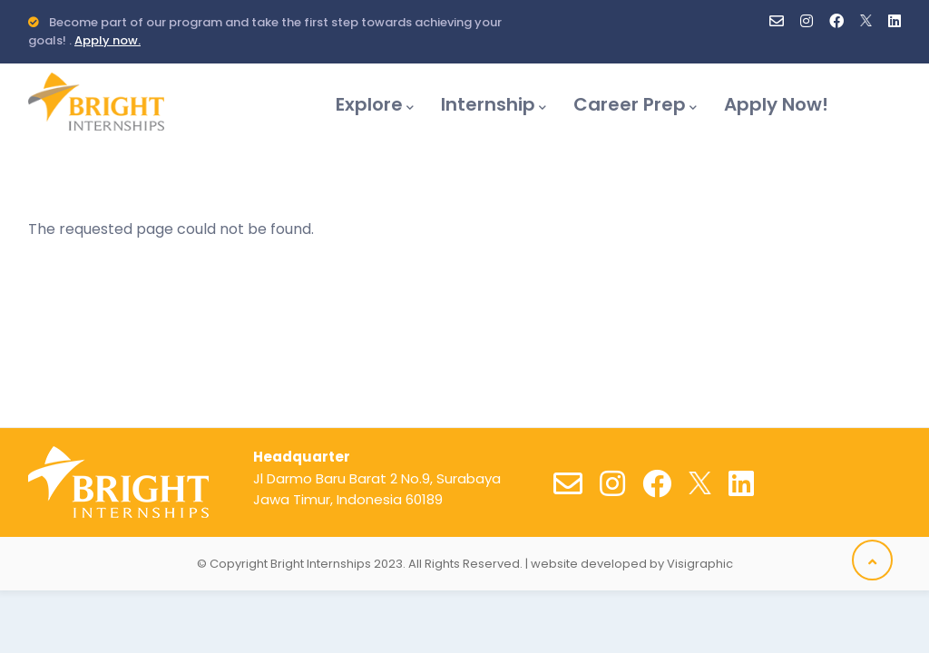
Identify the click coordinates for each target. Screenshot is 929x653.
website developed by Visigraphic (632, 563)
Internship (493, 104)
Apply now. (107, 40)
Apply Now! (776, 104)
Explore (375, 104)
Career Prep (635, 104)
